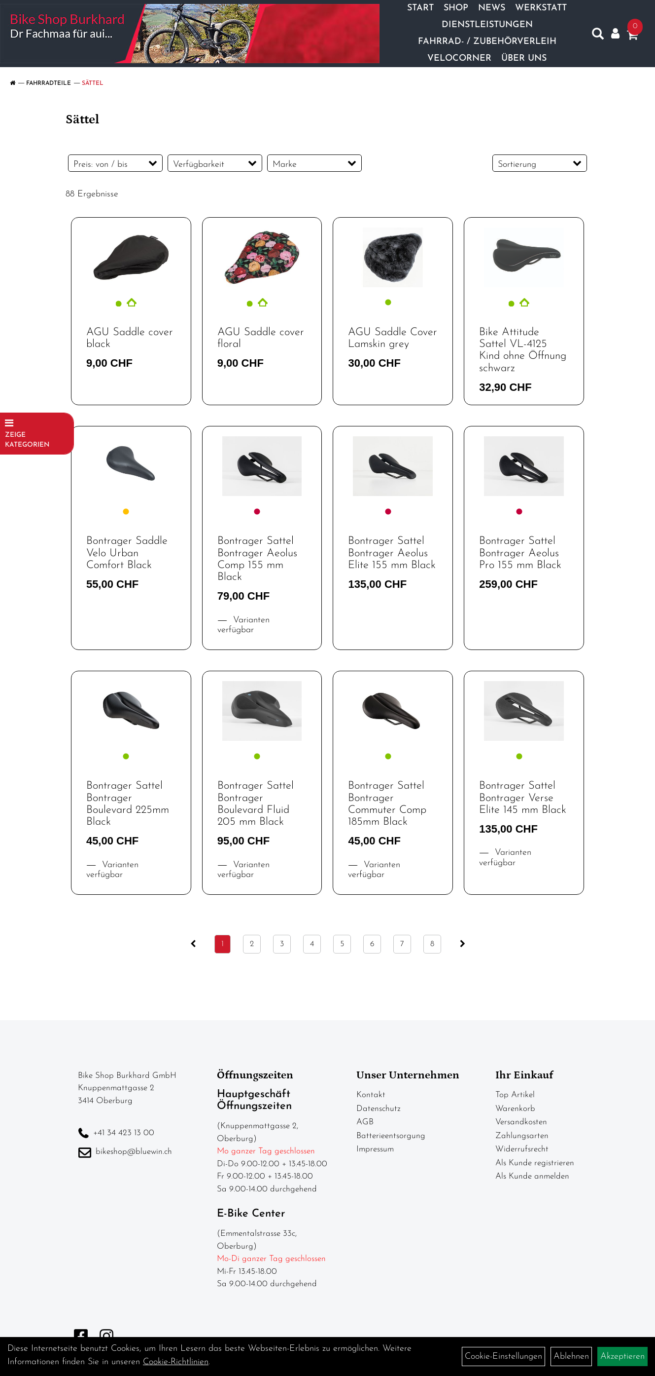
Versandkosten (521, 1122)
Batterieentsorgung (390, 1136)
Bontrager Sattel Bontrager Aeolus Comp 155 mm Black (257, 559)
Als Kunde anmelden (532, 1176)
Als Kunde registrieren (534, 1163)
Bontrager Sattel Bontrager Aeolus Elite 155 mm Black (392, 553)
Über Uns (524, 58)
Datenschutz (378, 1109)
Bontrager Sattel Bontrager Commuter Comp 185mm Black (387, 804)
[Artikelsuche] (598, 36)
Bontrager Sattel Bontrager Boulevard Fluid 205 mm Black (255, 804)
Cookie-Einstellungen (503, 1356)
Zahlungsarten (522, 1136)
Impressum (375, 1149)
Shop (456, 8)
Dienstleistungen (487, 25)
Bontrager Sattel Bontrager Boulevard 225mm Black (127, 804)
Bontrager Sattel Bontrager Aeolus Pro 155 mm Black (520, 553)
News (491, 8)
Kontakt (370, 1095)
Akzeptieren (622, 1356)
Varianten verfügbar (243, 625)
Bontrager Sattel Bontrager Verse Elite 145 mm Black (522, 797)
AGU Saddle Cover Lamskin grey (392, 338)
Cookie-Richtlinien (175, 1362)
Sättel (92, 83)
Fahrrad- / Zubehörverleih (487, 41)
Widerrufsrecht (522, 1149)
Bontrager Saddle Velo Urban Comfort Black (127, 553)
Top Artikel (515, 1095)
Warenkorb (515, 1109)
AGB (365, 1122)
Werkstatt (541, 8)
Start (420, 8)
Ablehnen (571, 1356)
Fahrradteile (48, 83)
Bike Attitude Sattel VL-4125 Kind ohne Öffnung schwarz (522, 350)
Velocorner (459, 58)
